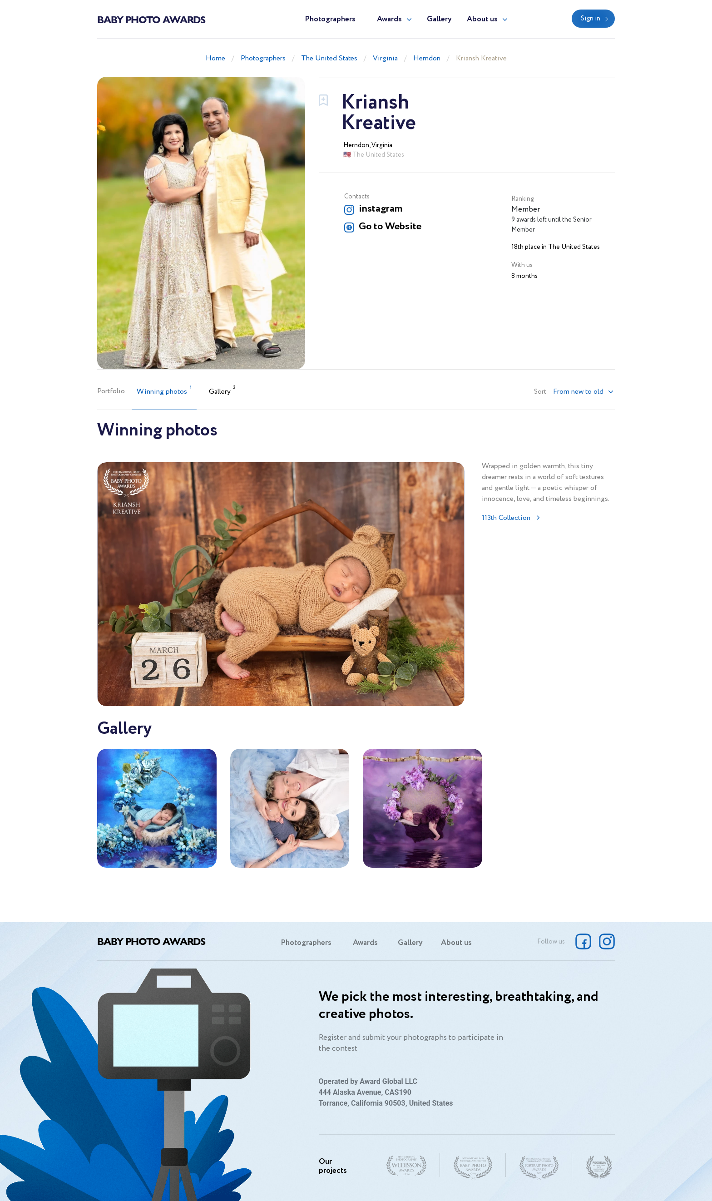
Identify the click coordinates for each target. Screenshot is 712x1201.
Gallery (439, 19)
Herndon (426, 58)
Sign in (590, 19)
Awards (389, 19)
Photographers (330, 19)
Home (215, 58)
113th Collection (506, 518)
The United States (329, 58)
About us (482, 19)
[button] (583, 392)
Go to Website (390, 226)
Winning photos (164, 391)
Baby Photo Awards (151, 19)
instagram (380, 209)
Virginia (385, 58)
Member (525, 209)
